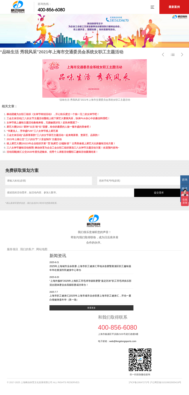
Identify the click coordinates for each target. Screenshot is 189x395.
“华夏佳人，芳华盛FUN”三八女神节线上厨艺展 (32, 131)
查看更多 (91, 308)
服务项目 (12, 249)
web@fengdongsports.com (122, 341)
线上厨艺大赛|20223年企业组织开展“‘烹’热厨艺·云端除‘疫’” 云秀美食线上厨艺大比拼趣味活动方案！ (61, 143)
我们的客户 (27, 249)
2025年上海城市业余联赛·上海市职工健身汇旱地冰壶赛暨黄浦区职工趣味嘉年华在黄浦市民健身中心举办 (91, 266)
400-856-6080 (51, 9)
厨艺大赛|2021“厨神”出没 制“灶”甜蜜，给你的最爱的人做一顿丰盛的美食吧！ (49, 126)
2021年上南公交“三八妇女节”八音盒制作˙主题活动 (34, 139)
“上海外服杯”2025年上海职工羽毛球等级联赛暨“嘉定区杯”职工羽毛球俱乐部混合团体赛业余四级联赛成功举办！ (91, 281)
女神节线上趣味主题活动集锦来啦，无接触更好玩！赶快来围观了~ (43, 122)
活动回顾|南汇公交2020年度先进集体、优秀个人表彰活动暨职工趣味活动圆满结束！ (52, 151)
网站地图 (41, 249)
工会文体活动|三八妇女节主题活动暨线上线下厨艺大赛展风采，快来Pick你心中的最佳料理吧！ (58, 118)
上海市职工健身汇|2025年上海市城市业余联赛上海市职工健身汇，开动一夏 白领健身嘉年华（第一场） (91, 295)
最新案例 (174, 6)
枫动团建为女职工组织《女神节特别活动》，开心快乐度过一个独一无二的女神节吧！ (53, 114)
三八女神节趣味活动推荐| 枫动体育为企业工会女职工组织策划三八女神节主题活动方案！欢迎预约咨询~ (63, 147)
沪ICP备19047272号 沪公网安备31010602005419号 (155, 382)
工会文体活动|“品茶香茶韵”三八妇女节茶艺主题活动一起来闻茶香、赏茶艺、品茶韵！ (53, 135)
